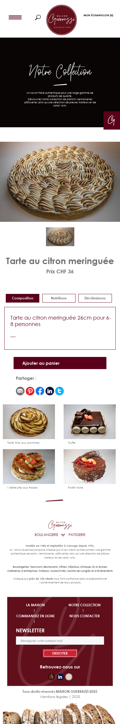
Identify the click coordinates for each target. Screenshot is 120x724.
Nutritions (59, 298)
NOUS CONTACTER (84, 616)
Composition (22, 298)
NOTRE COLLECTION (85, 605)
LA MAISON (35, 605)
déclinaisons (95, 298)
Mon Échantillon (98, 15)
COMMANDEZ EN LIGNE (35, 616)
